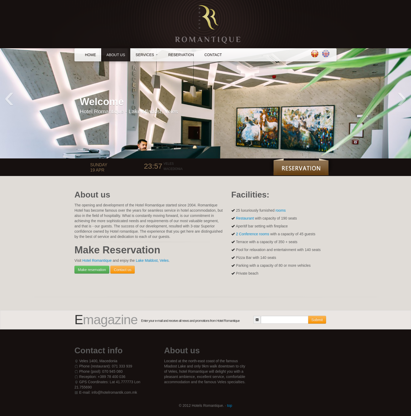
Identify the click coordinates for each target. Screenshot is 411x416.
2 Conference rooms (253, 234)
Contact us (122, 270)
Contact (213, 55)
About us (115, 55)
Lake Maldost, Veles (152, 260)
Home (90, 55)
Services (147, 55)
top (229, 405)
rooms (280, 210)
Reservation (181, 55)
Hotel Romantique (97, 260)
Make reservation (92, 270)
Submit (317, 320)
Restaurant (245, 218)
